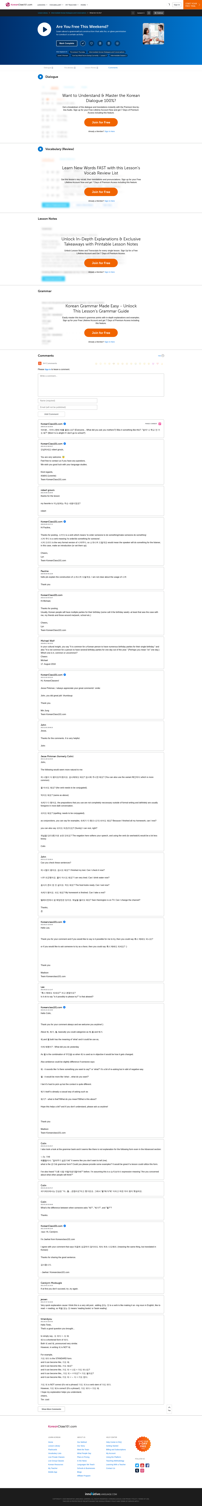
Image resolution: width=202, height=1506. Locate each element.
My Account (110, 1453)
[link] (149, 13)
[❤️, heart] (157, 363)
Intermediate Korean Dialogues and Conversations (68, 13)
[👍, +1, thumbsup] (162, 363)
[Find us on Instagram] (142, 1471)
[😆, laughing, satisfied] (122, 363)
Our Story (81, 1446)
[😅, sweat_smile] (127, 363)
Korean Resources (55, 1464)
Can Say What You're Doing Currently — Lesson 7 (89, 55)
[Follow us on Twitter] (137, 1465)
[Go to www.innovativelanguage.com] (101, 1493)
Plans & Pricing (83, 1457)
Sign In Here (110, 131)
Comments (113, 68)
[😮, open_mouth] (149, 363)
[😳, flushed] (100, 363)
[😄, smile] (96, 363)
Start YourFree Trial (193, 4)
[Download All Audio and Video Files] (117, 43)
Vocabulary (55, 5)
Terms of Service (127, 1501)
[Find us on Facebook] (147, 1465)
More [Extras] (83, 5)
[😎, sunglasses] (114, 363)
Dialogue (47, 68)
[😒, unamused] (109, 363)
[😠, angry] (118, 363)
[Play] (40, 149)
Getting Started (112, 1446)
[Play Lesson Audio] (44, 29)
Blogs (79, 1472)
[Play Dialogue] (40, 76)
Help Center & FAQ (114, 1442)
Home (50, 1442)
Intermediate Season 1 (118, 55)
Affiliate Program (83, 1476)
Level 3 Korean (63, 55)
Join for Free (101, 122)
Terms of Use (143, 1499)
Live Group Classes (56, 1461)
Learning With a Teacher (116, 1464)
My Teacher (71, 5)
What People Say (84, 1453)
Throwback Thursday (77, 52)
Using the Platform (113, 1457)
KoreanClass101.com (116, 1499)
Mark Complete (66, 43)
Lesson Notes (90, 68)
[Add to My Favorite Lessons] (91, 43)
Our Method (82, 1442)
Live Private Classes (56, 1457)
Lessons (41, 5)
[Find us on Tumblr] (137, 1471)
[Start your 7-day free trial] (143, 1444)
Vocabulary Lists (54, 1453)
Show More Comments (51, 1409)
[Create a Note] (100, 43)
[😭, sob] (135, 363)
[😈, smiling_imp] (153, 363)
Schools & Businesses (86, 1468)
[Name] (67, 400)
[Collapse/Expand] (101, 355)
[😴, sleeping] (144, 363)
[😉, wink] (131, 363)
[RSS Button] (40, 363)
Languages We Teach (86, 1464)
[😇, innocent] (140, 363)
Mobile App (52, 1472)
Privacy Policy (131, 1499)
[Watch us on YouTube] (142, 1465)
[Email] (67, 407)
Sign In (177, 5)
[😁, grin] (105, 363)
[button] (168, 4)
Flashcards (52, 1450)
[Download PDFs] (109, 43)
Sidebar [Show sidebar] (160, 13)
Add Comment (51, 414)
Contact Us (110, 1468)
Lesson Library (43, 13)
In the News (82, 1461)
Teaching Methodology (115, 1461)
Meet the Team (83, 1450)
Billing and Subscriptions (116, 1450)
